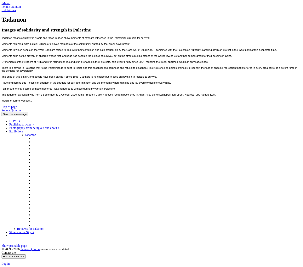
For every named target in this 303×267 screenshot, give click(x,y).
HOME (15, 121)
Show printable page (14, 245)
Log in (6, 263)
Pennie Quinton (11, 6)
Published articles (21, 124)
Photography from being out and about (34, 128)
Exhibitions (9, 10)
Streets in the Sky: (21, 232)
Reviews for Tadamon (30, 228)
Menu (6, 3)
